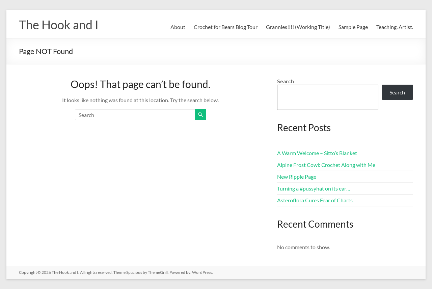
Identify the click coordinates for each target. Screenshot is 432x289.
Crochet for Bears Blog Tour (226, 27)
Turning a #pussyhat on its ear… (313, 188)
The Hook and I (59, 24)
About (177, 27)
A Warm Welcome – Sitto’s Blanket (317, 153)
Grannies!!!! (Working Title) (298, 27)
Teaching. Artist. (394, 27)
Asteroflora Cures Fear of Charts (315, 200)
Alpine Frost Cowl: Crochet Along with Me (326, 165)
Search (285, 81)
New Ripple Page (296, 176)
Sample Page (353, 27)
